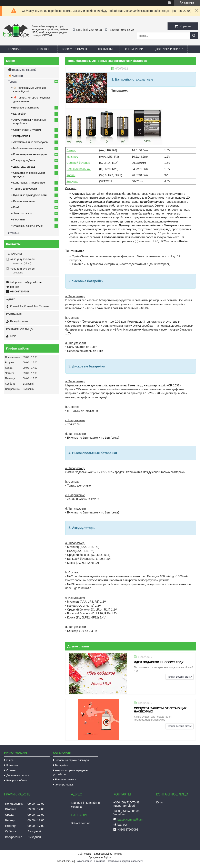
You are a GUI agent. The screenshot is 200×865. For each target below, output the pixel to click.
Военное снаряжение (26, 107)
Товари (13, 81)
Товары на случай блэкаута (72, 760)
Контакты (105, 49)
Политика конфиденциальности (125, 861)
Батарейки (19, 113)
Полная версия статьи (179, 676)
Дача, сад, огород (24, 166)
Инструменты (21, 135)
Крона (71, 175)
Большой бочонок (79, 169)
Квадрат (72, 181)
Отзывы (43, 49)
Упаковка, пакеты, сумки (28, 225)
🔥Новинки (15, 75)
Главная (14, 49)
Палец (71, 150)
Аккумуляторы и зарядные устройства (70, 772)
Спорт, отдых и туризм (27, 129)
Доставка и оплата (169, 49)
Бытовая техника (65, 779)
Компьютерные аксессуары (30, 154)
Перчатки (19, 219)
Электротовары (22, 213)
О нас (9, 760)
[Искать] (194, 35)
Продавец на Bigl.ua (100, 857)
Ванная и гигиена (24, 201)
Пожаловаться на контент (90, 861)
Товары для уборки (25, 188)
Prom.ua (117, 853)
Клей (16, 207)
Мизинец (73, 156)
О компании (134, 49)
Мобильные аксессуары (28, 148)
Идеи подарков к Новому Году (158, 662)
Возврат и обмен (74, 49)
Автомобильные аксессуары (30, 142)
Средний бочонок (78, 162)
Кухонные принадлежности (30, 195)
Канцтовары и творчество (29, 182)
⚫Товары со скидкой (22, 69)
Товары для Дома (24, 160)
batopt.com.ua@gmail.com (26, 282)
